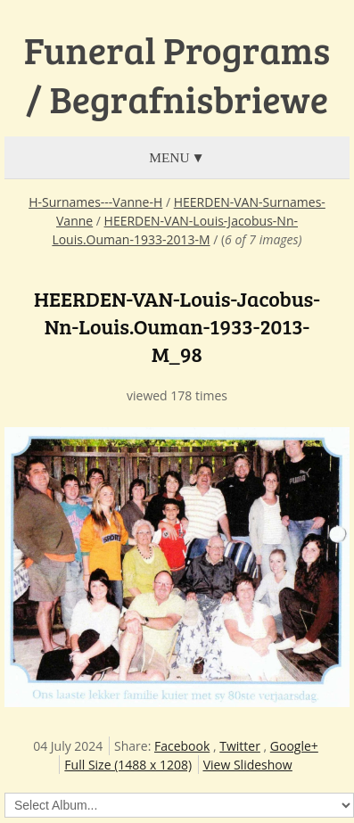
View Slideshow (247, 764)
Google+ (294, 745)
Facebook (182, 745)
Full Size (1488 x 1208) (128, 764)
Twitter (239, 745)
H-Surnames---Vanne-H (95, 201)
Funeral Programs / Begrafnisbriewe (177, 74)
